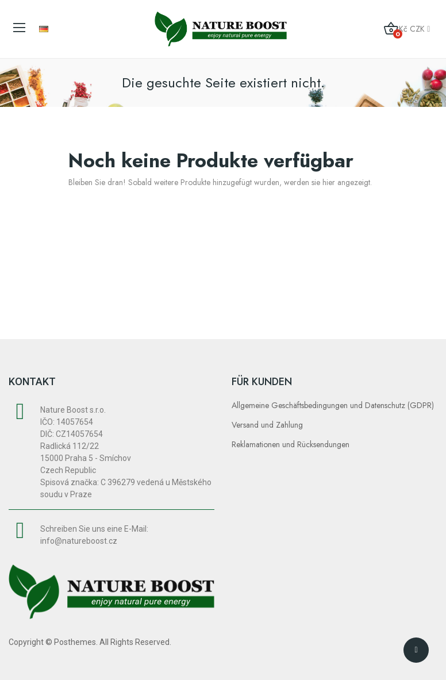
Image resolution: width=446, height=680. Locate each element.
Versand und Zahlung (267, 425)
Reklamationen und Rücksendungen (290, 444)
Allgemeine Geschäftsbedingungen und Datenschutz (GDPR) (333, 405)
